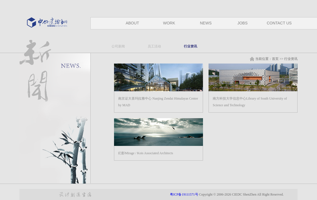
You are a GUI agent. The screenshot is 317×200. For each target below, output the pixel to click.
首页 (275, 59)
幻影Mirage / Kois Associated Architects (145, 153)
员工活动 (154, 46)
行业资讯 (190, 46)
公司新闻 (118, 46)
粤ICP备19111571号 (184, 194)
